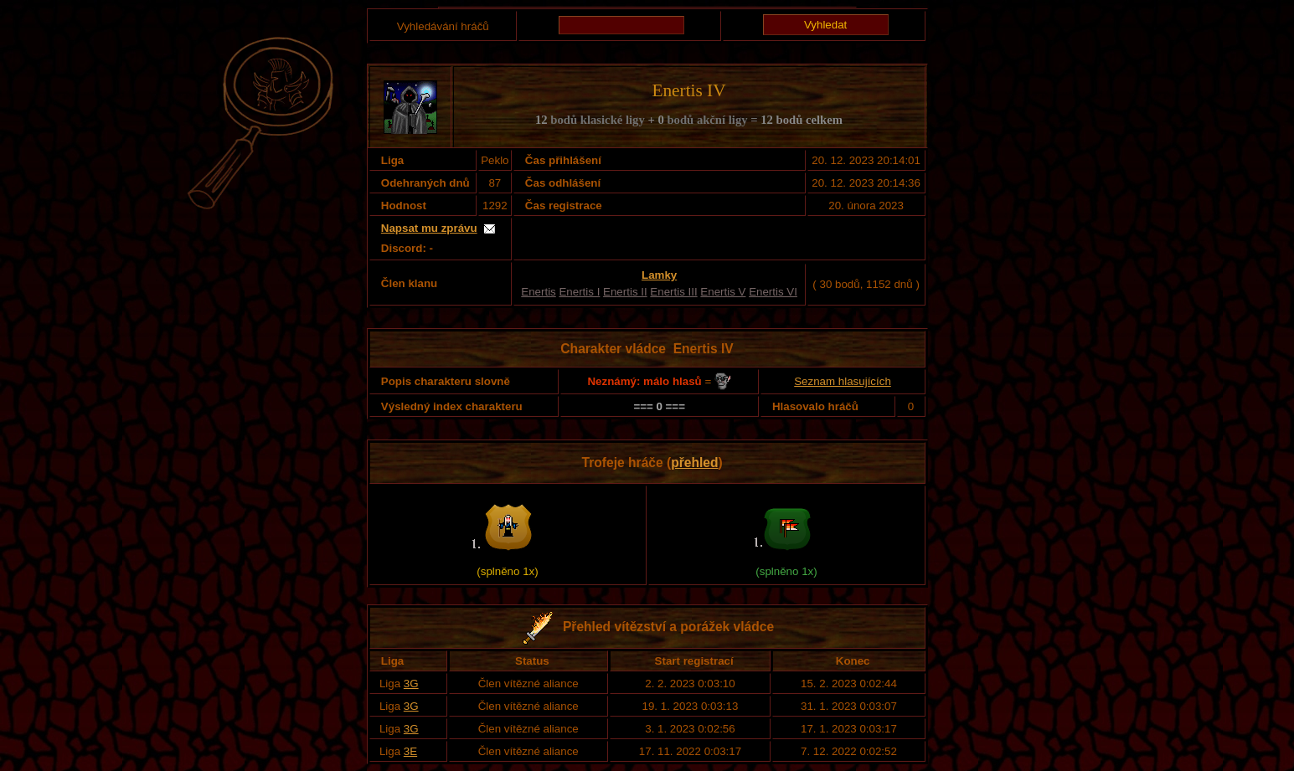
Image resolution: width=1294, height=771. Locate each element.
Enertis (538, 291)
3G (411, 683)
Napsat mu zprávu (429, 228)
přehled (694, 462)
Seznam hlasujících (842, 381)
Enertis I (579, 291)
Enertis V (722, 291)
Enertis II (625, 291)
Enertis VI (773, 291)
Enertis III (673, 291)
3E (410, 751)
